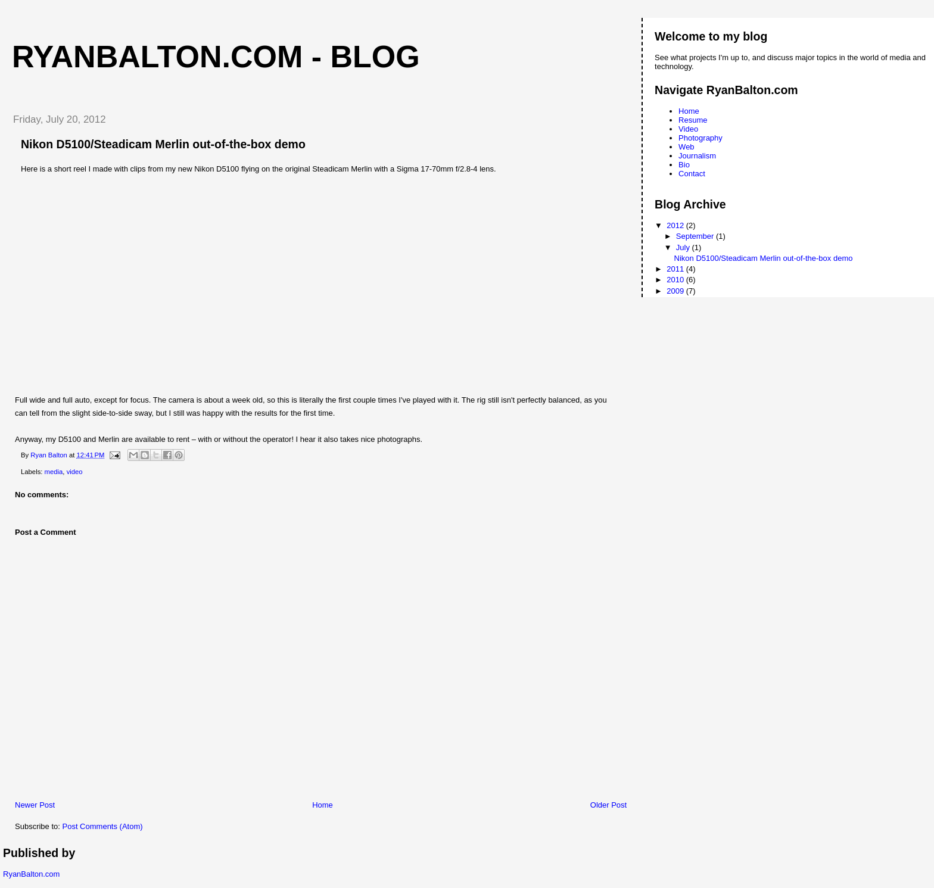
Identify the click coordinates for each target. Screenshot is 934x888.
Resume (692, 120)
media (54, 471)
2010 (676, 279)
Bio (684, 164)
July (684, 247)
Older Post (608, 804)
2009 (676, 290)
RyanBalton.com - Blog (216, 56)
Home (322, 804)
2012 (676, 225)
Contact (691, 173)
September (696, 236)
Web (686, 146)
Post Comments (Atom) (103, 826)
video (75, 471)
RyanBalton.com (31, 874)
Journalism (697, 155)
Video (688, 128)
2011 (676, 268)
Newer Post (35, 804)
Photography (700, 137)
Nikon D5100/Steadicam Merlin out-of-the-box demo (763, 258)
